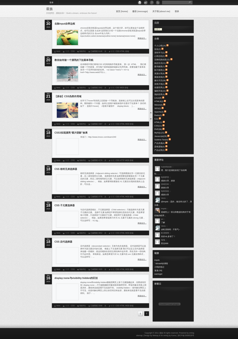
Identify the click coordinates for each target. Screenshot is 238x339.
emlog (191, 333)
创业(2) (157, 49)
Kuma (173, 335)
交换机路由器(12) (162, 59)
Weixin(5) (158, 105)
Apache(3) (158, 112)
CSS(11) (158, 126)
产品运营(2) (159, 150)
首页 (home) (122, 11)
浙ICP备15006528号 (186, 335)
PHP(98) (158, 129)
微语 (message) (140, 11)
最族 (49, 9)
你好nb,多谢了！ (168, 236)
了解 (163, 222)
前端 (127, 51)
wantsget (158, 274)
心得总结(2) (159, 56)
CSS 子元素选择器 (64, 205)
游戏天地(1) (159, 84)
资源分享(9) (159, 73)
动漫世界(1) (159, 87)
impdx (157, 260)
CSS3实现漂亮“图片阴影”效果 (71, 132)
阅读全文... (142, 38)
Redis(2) (158, 115)
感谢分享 (165, 194)
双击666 (164, 243)
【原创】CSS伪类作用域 (67, 96)
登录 (51, 2)
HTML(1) (158, 122)
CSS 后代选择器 (63, 241)
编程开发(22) (160, 91)
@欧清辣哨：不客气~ (170, 229)
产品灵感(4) (159, 143)
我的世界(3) (159, 94)
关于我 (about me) (161, 11)
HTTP (122, 160)
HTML (122, 51)
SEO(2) (157, 108)
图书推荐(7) (159, 66)
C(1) (156, 119)
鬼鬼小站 (158, 270)
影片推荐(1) (159, 70)
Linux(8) (158, 98)
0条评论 (82, 51)
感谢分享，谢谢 (168, 181)
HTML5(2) (158, 101)
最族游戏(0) (159, 77)
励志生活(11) (160, 63)
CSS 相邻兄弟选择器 (65, 169)
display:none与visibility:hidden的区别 (76, 278)
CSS (73, 51)
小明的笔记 (159, 267)
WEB (122, 88)
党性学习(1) (159, 52)
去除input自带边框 (64, 23)
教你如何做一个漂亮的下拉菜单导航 (73, 60)
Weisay (155, 335)
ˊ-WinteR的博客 (161, 263)
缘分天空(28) (160, 80)
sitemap (139, 335)
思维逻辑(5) (159, 147)
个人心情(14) (160, 46)
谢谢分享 (165, 188)
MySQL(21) (159, 133)
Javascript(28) (160, 136)
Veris (58, 51)
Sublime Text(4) (161, 140)
